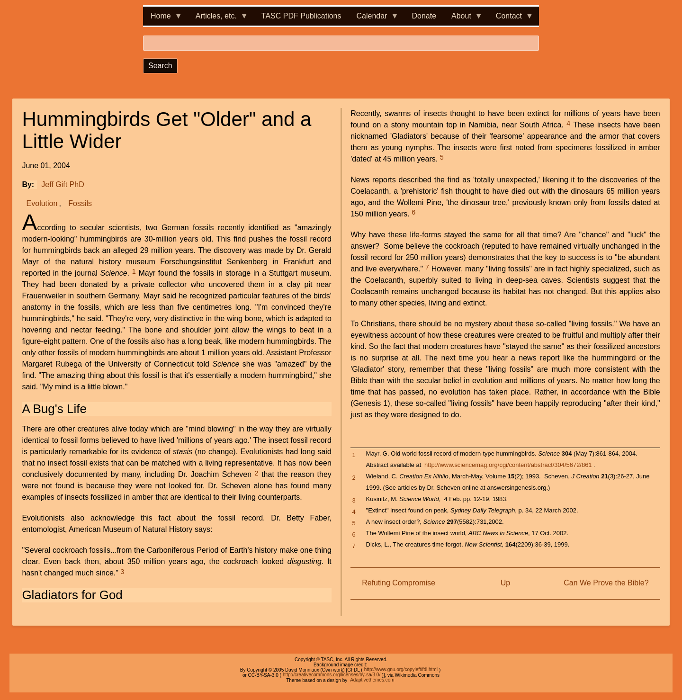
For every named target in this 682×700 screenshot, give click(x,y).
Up (505, 583)
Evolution (42, 203)
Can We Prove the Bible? (606, 583)
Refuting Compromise (398, 583)
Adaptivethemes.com (372, 680)
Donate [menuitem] (424, 16)
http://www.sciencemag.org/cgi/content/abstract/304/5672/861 (508, 464)
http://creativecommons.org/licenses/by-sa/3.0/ (331, 675)
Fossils (80, 203)
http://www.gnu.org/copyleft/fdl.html (401, 670)
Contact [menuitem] (510, 19)
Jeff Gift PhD (62, 184)
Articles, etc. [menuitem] (218, 19)
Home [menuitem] (162, 19)
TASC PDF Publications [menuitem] (301, 16)
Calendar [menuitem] (374, 19)
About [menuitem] (463, 19)
